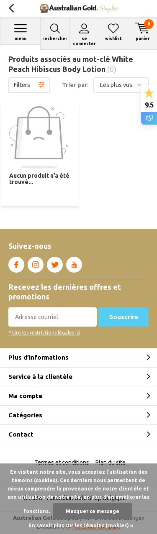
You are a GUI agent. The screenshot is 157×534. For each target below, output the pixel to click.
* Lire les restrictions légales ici (44, 332)
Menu (20, 32)
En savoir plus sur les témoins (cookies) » (80, 525)
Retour (11, 8)
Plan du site (110, 462)
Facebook (16, 263)
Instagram (36, 263)
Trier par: (75, 85)
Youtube (74, 263)
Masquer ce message (92, 511)
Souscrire (123, 316)
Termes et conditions (61, 462)
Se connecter (84, 34)
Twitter (55, 263)
